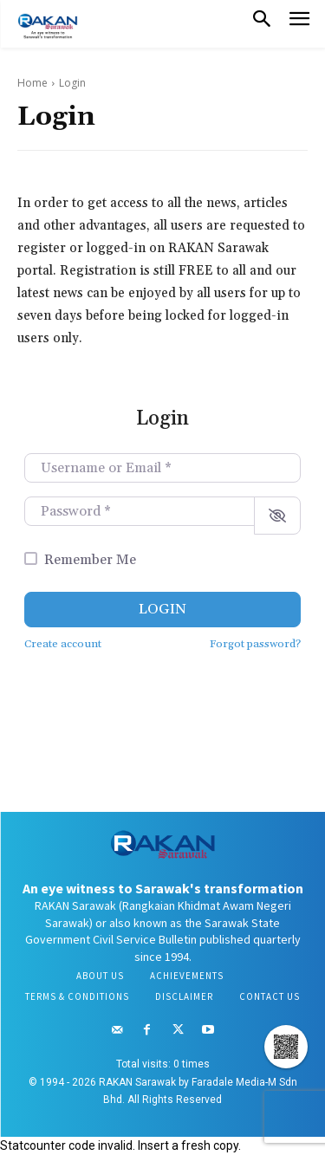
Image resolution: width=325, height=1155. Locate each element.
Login (162, 609)
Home (32, 82)
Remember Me (90, 559)
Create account (62, 644)
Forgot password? (255, 644)
